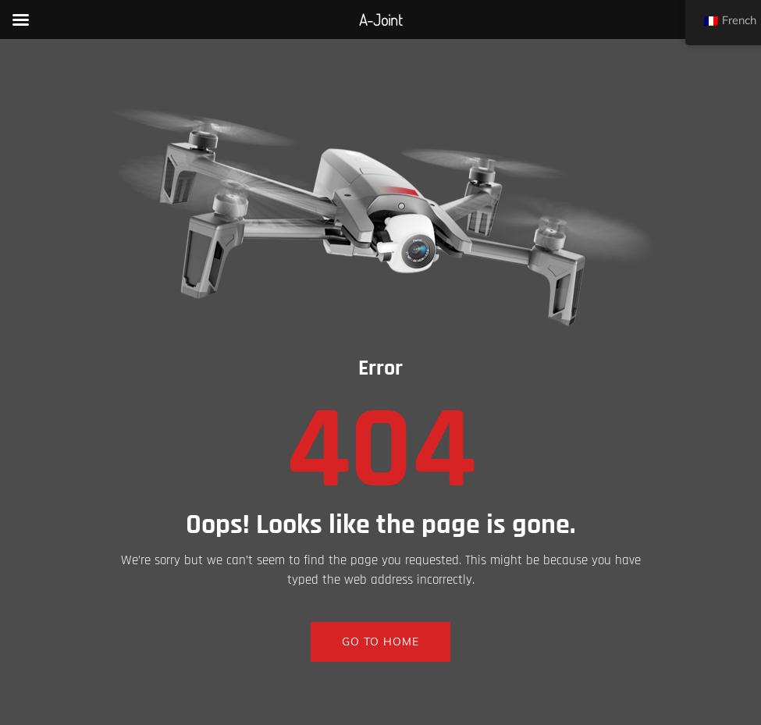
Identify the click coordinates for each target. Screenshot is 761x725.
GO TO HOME (380, 641)
